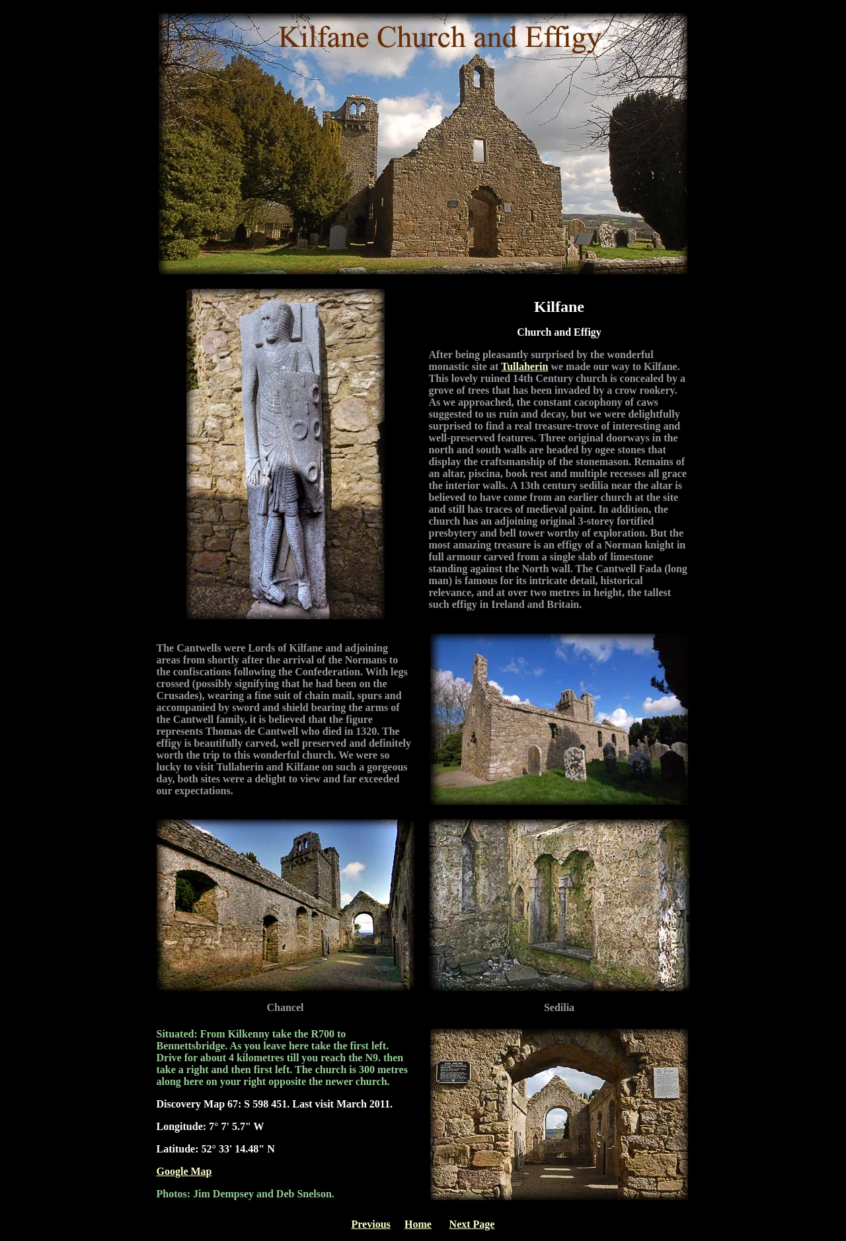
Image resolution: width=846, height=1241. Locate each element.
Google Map (184, 1171)
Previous (371, 1224)
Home (418, 1224)
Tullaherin (524, 366)
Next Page (472, 1224)
